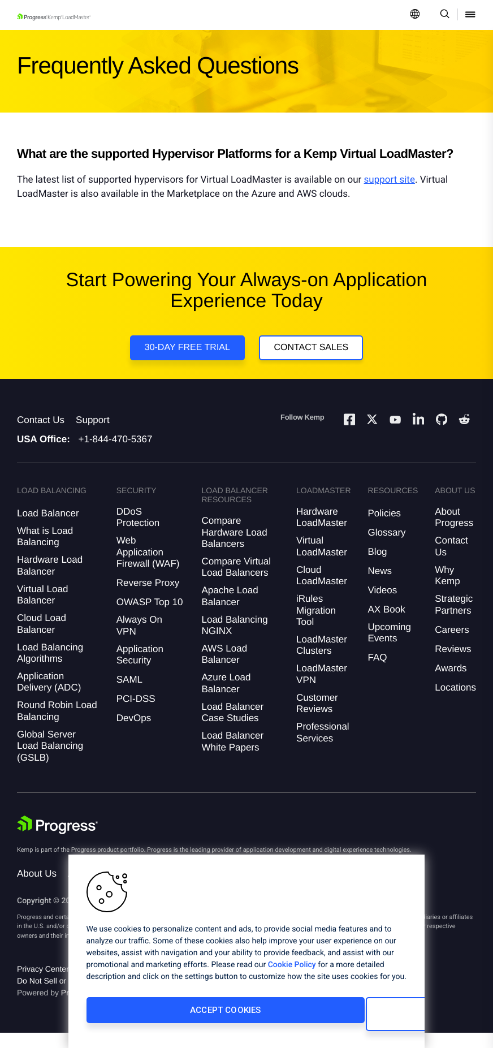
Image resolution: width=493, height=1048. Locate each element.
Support (93, 434)
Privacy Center (43, 984)
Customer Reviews (317, 718)
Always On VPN (139, 640)
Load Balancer (48, 528)
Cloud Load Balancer (41, 638)
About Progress (454, 532)
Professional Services (322, 747)
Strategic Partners (454, 619)
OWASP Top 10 (149, 616)
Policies (384, 528)
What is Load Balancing (45, 551)
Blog (377, 566)
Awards (450, 683)
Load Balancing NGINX (234, 640)
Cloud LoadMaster (321, 590)
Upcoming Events (390, 647)
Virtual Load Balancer (42, 609)
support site (389, 180)
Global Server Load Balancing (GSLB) (50, 761)
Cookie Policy (292, 972)
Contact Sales (313, 352)
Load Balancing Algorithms (50, 668)
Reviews (453, 663)
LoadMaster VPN (321, 689)
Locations (455, 702)
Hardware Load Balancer (50, 581)
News (380, 585)
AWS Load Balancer (224, 669)
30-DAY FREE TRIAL (184, 352)
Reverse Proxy (147, 597)
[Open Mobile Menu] (470, 15)
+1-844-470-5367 (116, 453)
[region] (246, 955)
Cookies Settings (321, 1018)
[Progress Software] (57, 839)
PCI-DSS (135, 713)
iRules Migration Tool (316, 625)
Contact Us (40, 434)
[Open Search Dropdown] (443, 15)
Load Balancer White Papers (232, 756)
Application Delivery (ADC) (49, 696)
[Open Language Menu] (415, 15)
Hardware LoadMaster (321, 532)
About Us (37, 888)
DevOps (133, 732)
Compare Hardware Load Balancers (234, 547)
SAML (129, 694)
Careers (452, 644)
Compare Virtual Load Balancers (236, 582)
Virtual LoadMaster (321, 561)
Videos (382, 605)
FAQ (377, 672)
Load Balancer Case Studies (232, 727)
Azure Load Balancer (225, 698)
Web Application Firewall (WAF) (148, 567)
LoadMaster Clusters (321, 660)
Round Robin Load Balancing (57, 726)
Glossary (387, 547)
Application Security (139, 669)
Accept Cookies (161, 1018)
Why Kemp (447, 590)
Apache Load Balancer (229, 611)
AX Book (386, 624)
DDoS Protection (138, 532)
